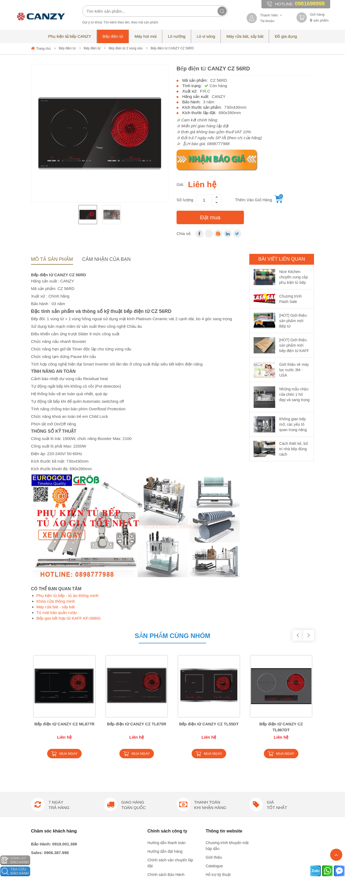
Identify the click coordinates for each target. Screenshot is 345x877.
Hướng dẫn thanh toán (166, 699)
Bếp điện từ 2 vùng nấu (126, 48)
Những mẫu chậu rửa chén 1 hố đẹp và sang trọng (294, 394)
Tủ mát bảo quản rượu (56, 612)
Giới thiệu (214, 714)
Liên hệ (212, 757)
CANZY (219, 96)
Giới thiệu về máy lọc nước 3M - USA (294, 369)
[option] (99, 133)
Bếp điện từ (67, 48)
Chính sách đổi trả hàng (167, 740)
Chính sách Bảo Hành (165, 731)
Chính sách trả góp (163, 748)
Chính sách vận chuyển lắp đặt (170, 719)
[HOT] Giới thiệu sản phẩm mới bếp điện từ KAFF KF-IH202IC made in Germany (294, 351)
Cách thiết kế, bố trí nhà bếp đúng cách (293, 448)
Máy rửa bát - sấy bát (55, 607)
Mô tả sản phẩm (52, 259)
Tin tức (211, 748)
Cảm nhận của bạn (106, 259)
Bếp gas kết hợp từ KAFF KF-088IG (68, 618)
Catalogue (214, 722)
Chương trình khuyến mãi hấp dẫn (227, 702)
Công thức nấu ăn (221, 765)
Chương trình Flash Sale (290, 299)
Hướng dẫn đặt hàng (164, 708)
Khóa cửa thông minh (55, 601)
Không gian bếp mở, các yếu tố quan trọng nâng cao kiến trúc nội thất (293, 430)
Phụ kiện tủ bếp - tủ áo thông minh (67, 595)
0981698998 (310, 3)
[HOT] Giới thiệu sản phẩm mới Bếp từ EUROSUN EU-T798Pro (293, 326)
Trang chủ (41, 48)
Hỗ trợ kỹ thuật (218, 731)
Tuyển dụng (216, 740)
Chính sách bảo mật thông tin (172, 757)
